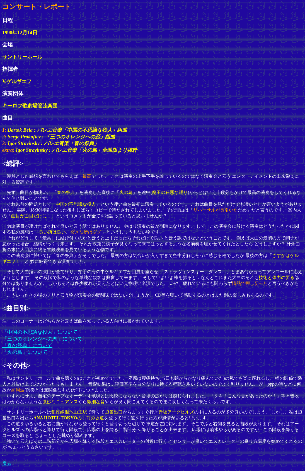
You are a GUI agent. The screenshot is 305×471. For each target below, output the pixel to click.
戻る (6, 463)
